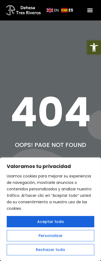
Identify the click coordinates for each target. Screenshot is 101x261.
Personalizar (51, 235)
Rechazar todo (50, 249)
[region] (50, 209)
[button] (94, 47)
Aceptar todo (50, 221)
